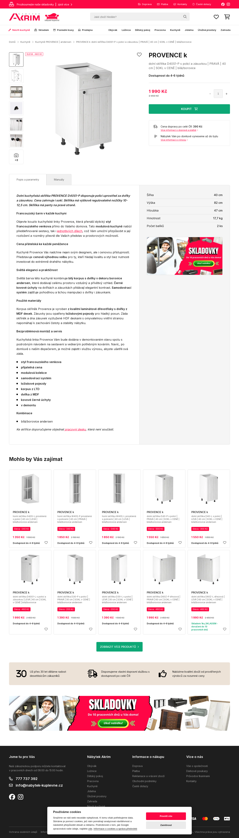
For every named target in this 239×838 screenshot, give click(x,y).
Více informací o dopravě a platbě (179, 130)
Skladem (41, 29)
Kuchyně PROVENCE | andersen (53, 41)
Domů (12, 41)
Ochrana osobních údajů (23, 831)
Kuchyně (175, 29)
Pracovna (160, 29)
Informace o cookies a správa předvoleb (115, 828)
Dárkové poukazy (197, 771)
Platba (162, 4)
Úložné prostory (207, 29)
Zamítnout (166, 825)
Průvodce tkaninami (198, 776)
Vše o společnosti (197, 765)
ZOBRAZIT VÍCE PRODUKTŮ (119, 646)
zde (90, 828)
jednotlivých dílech (69, 231)
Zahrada (226, 29)
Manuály (59, 179)
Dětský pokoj (142, 29)
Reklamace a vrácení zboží (148, 776)
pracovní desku (75, 429)
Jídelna (189, 29)
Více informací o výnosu (174, 139)
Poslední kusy (63, 29)
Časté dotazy (201, 4)
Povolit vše (166, 816)
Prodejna (85, 29)
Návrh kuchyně (19, 29)
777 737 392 (27, 779)
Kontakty (180, 4)
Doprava (145, 4)
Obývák (112, 29)
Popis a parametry (27, 179)
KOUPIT (189, 109)
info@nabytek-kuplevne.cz (39, 785)
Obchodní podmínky (144, 781)
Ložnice (126, 29)
